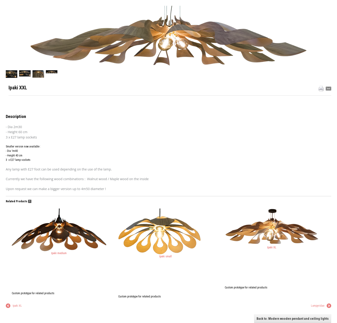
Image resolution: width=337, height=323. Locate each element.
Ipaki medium (59, 231)
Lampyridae (317, 305)
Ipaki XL (272, 228)
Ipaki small (159, 233)
